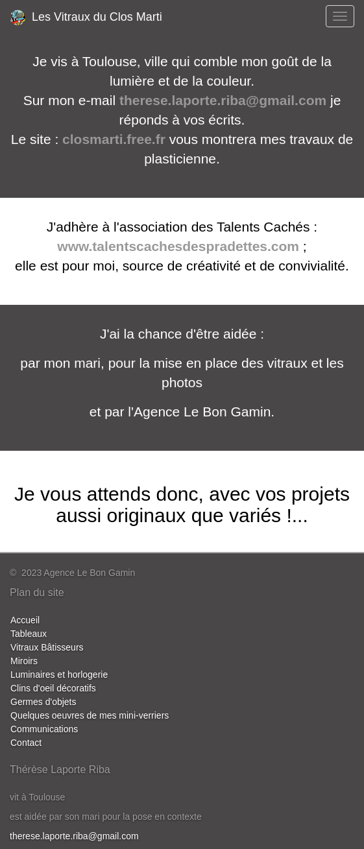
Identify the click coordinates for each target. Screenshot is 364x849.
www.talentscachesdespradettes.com (178, 246)
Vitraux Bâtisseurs (47, 647)
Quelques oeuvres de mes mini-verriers (89, 715)
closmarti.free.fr (113, 139)
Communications (44, 729)
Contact (26, 742)
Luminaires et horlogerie (59, 674)
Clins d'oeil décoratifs (53, 688)
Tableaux (28, 633)
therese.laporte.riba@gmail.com (222, 100)
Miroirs (24, 661)
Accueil (25, 620)
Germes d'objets (43, 702)
